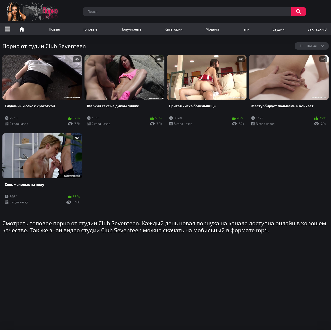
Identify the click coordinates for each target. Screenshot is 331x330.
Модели (212, 29)
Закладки (317, 29)
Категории (173, 29)
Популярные (131, 29)
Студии (279, 29)
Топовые (90, 29)
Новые (54, 29)
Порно (22, 29)
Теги (245, 29)
